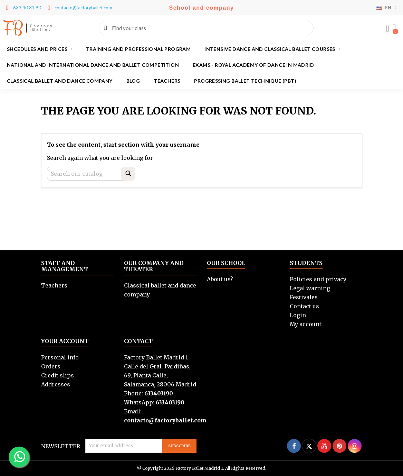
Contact (138, 341)
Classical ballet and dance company (60, 81)
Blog (133, 81)
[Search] (91, 174)
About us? (220, 279)
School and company (201, 8)
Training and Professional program (138, 49)
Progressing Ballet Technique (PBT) (245, 81)
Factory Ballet (42, 27)
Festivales (304, 297)
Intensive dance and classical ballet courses (272, 49)
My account (306, 324)
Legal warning (310, 288)
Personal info (60, 357)
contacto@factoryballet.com (165, 420)
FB (12, 28)
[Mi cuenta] (387, 28)
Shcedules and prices (39, 49)
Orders (50, 366)
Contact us (304, 306)
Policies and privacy (318, 279)
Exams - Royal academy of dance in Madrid (253, 65)
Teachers (167, 81)
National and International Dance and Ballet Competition (93, 65)
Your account (64, 341)
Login (298, 315)
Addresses (55, 384)
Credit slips (57, 375)
